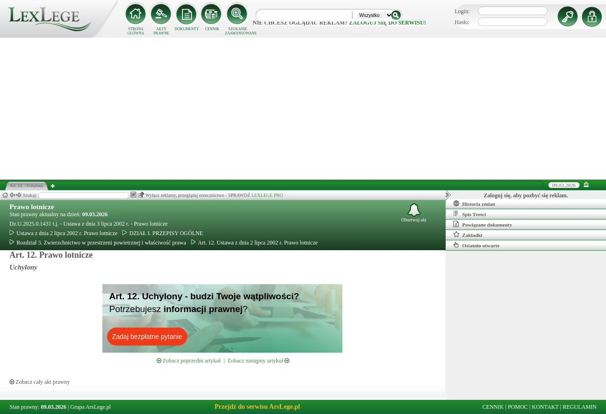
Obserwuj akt (414, 212)
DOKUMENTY (186, 29)
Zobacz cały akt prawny (39, 382)
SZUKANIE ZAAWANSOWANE (237, 31)
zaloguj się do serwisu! (387, 22)
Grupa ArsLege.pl (90, 407)
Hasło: (462, 22)
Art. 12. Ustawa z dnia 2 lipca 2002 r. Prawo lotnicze (254, 242)
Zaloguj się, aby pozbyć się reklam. (526, 195)
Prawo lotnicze (31, 207)
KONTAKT (545, 407)
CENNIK (212, 29)
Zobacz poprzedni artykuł (189, 360)
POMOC (518, 407)
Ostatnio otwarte (476, 245)
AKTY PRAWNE (161, 31)
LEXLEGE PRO (267, 195)
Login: (462, 11)
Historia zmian (474, 203)
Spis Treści (469, 214)
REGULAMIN (580, 407)
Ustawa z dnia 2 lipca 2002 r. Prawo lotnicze (63, 233)
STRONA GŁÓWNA (135, 31)
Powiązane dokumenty (482, 224)
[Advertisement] (303, 108)
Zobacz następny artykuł (258, 360)
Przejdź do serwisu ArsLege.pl (257, 406)
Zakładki (467, 234)
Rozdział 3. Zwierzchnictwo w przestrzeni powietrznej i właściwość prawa (97, 242)
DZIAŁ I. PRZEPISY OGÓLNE (162, 233)
